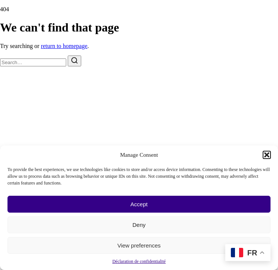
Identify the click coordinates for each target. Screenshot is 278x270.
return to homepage (64, 46)
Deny (139, 225)
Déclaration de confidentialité (139, 261)
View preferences (139, 245)
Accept (139, 204)
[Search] (74, 61)
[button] (267, 155)
